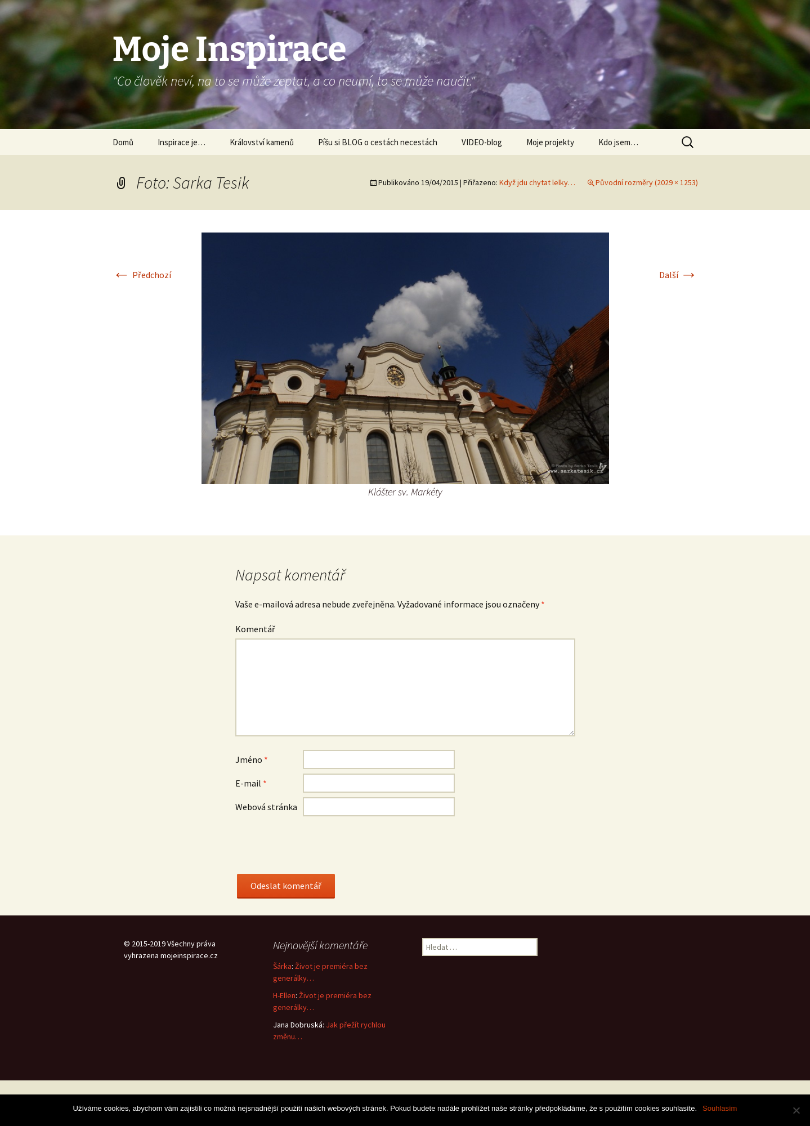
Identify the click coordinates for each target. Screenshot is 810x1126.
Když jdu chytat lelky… (537, 182)
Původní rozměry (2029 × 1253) (647, 182)
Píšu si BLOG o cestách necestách (377, 142)
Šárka (282, 966)
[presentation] (320, 852)
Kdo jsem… (618, 142)
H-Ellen (284, 995)
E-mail (251, 783)
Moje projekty (550, 142)
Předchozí (142, 274)
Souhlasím (719, 1108)
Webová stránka (266, 806)
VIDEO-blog (482, 142)
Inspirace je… (181, 142)
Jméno (251, 759)
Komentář (255, 629)
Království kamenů (262, 142)
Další (678, 274)
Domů (123, 142)
